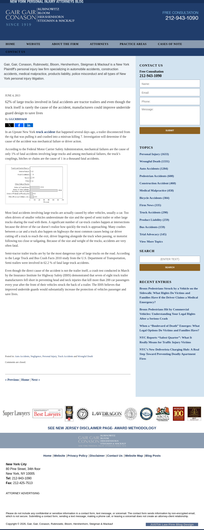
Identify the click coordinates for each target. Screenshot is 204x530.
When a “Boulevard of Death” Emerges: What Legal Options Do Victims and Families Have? (167, 314)
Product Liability (153, 215)
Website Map (133, 453)
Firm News (149, 201)
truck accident (45, 132)
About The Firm (65, 44)
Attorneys (99, 44)
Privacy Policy (80, 453)
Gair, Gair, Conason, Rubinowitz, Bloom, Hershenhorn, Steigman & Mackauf (70, 523)
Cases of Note (170, 44)
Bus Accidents (151, 222)
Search (169, 261)
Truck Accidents (65, 356)
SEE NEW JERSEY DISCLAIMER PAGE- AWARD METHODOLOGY (102, 428)
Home (10, 44)
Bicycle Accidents (153, 194)
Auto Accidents (22, 356)
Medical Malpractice (155, 188)
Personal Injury (49, 356)
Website (33, 44)
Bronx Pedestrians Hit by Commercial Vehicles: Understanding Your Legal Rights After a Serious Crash (168, 301)
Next (35, 379)
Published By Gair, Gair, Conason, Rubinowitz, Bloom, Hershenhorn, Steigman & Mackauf (180, 26)
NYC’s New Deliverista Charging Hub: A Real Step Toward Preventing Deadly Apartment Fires (169, 336)
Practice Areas (133, 44)
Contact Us (15, 51)
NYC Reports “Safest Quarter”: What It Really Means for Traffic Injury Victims (167, 325)
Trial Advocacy (152, 229)
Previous (12, 379)
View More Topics (150, 235)
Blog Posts (150, 453)
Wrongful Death (85, 356)
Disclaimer (98, 453)
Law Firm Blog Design (179, 524)
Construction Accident (156, 181)
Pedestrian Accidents (155, 174)
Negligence (35, 356)
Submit (170, 130)
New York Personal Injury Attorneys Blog (40, 28)
